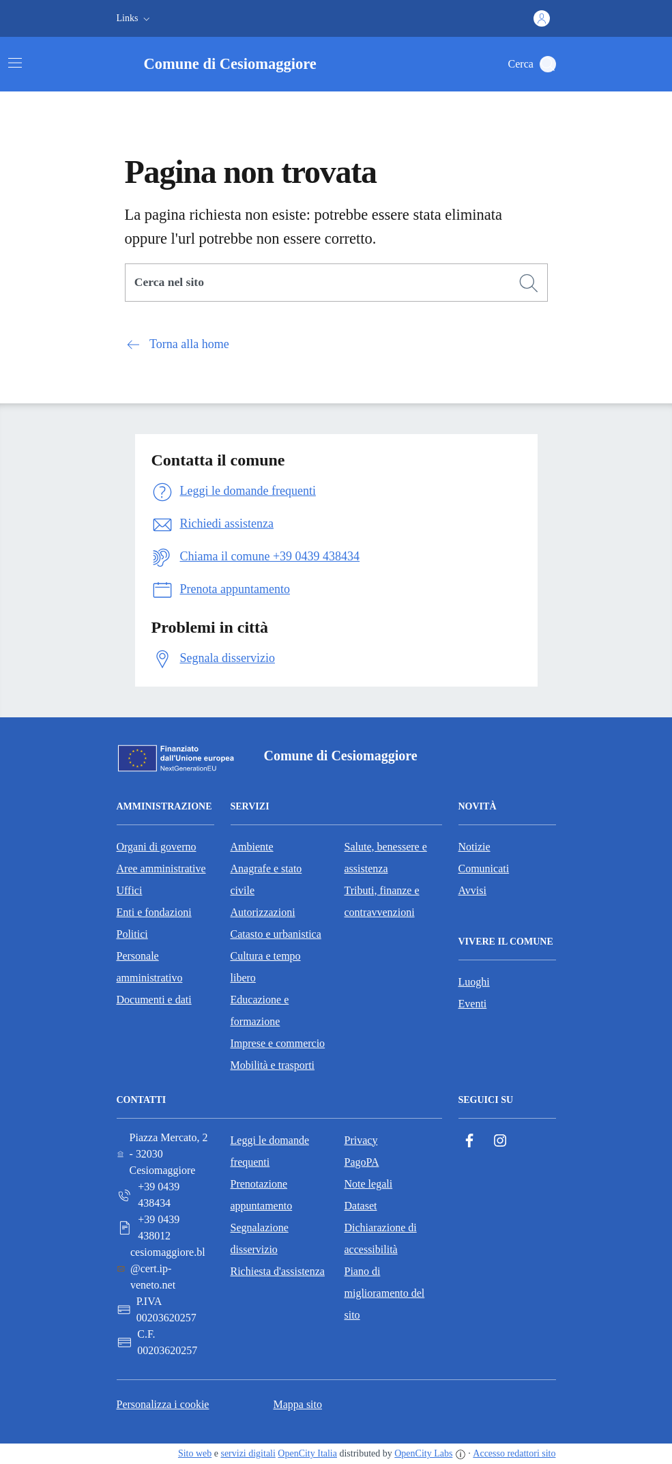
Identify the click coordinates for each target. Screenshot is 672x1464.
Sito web (194, 1453)
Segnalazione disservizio (260, 1238)
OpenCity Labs (423, 1453)
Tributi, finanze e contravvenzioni (382, 901)
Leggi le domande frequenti (270, 1151)
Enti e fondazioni (154, 912)
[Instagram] (500, 1141)
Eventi (472, 1003)
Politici (132, 934)
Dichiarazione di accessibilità (381, 1238)
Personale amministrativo (150, 967)
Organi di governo (156, 846)
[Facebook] (469, 1141)
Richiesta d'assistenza (278, 1271)
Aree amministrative (161, 868)
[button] (135, 18)
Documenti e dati (154, 999)
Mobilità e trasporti (273, 1065)
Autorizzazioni (263, 912)
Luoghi (474, 982)
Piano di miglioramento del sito (385, 1293)
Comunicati (484, 868)
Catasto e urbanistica (276, 934)
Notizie (474, 846)
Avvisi (472, 890)
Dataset (361, 1205)
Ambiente (252, 846)
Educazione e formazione (260, 1010)
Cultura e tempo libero (266, 967)
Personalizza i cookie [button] (163, 1404)
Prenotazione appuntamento (262, 1194)
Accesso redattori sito (514, 1453)
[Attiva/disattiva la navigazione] (15, 63)
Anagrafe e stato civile (266, 879)
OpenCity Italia (307, 1453)
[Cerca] (528, 283)
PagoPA (362, 1162)
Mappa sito (297, 1404)
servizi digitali (247, 1453)
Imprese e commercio (278, 1043)
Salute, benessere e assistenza (386, 857)
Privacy (361, 1140)
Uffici (130, 890)
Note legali (369, 1184)
